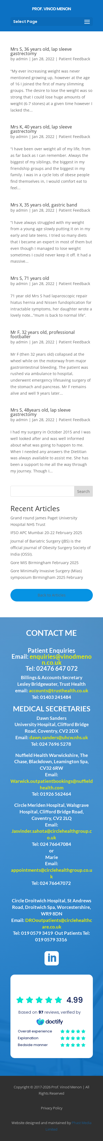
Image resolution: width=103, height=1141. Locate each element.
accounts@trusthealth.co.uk (58, 690)
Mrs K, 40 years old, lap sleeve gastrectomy (41, 129)
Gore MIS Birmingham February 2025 (44, 562)
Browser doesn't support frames (51, 1022)
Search (83, 491)
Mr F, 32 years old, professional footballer (42, 334)
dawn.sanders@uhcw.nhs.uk (58, 737)
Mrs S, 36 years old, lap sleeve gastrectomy (41, 51)
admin (22, 58)
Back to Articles (52, 595)
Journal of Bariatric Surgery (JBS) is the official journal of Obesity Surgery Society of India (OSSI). (50, 547)
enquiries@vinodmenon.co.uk (61, 659)
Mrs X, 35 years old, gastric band (43, 205)
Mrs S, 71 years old (29, 278)
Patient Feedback (74, 58)
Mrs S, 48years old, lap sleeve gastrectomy (40, 412)
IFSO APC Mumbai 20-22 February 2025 (46, 532)
